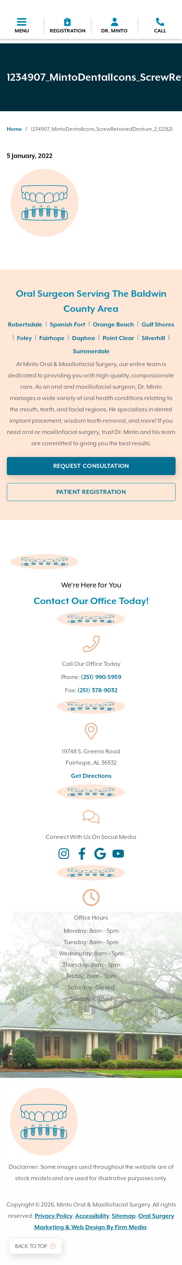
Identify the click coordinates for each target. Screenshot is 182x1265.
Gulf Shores (158, 324)
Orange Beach (113, 324)
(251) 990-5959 (101, 677)
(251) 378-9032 (97, 690)
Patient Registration (91, 492)
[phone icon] (160, 26)
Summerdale (91, 351)
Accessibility (92, 1216)
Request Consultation (91, 466)
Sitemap (124, 1216)
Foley (24, 338)
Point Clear (118, 338)
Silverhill (153, 338)
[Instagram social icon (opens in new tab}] (64, 854)
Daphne (83, 338)
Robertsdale (25, 324)
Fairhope (52, 338)
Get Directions (91, 776)
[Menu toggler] (21, 26)
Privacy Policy (53, 1216)
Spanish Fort (67, 324)
